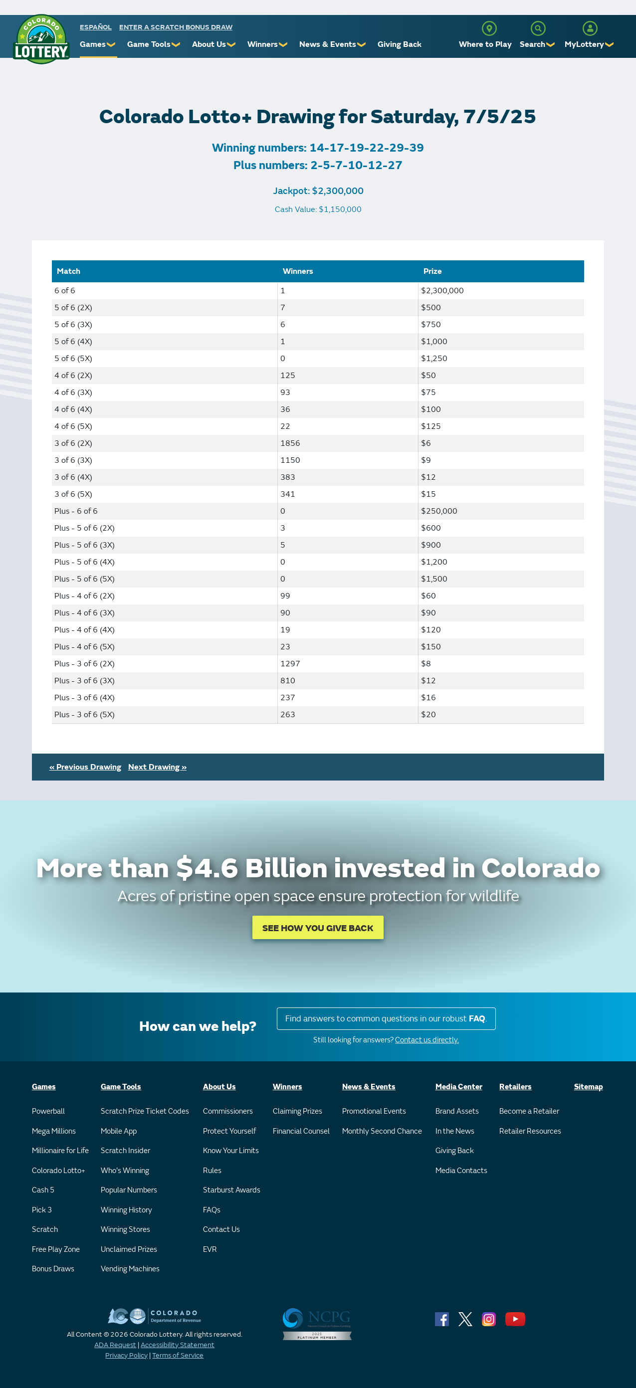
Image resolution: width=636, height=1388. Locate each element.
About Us (209, 44)
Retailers (515, 1087)
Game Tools (149, 44)
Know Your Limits (231, 1151)
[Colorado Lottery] (41, 39)
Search (532, 44)
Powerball (48, 1111)
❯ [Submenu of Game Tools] (176, 44)
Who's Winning (125, 1171)
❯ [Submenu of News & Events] (362, 44)
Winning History (126, 1210)
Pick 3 (42, 1210)
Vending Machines (130, 1269)
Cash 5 (43, 1190)
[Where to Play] (489, 28)
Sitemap (588, 1087)
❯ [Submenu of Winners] (283, 44)
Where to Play (485, 44)
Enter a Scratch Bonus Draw (175, 27)
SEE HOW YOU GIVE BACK (318, 928)
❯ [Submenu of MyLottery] (610, 44)
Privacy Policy (126, 1355)
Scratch (45, 1229)
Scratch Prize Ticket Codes (145, 1111)
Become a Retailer (529, 1111)
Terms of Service (178, 1355)
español (96, 27)
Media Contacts (461, 1171)
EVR (210, 1249)
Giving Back (400, 44)
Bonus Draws (53, 1269)
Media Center (458, 1087)
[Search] (538, 28)
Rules (212, 1171)
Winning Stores (125, 1229)
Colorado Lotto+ (58, 1171)
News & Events (327, 44)
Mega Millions (54, 1131)
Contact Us (221, 1229)
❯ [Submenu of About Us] (231, 44)
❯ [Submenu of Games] (111, 44)
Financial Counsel (301, 1131)
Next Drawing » (157, 767)
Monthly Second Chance (382, 1131)
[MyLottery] (590, 28)
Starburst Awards (231, 1190)
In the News (454, 1131)
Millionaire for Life (60, 1151)
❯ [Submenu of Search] (551, 44)
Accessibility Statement (177, 1345)
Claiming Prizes (297, 1111)
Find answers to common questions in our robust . (386, 1018)
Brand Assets (457, 1111)
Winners (262, 44)
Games (93, 44)
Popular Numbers (129, 1190)
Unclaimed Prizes (129, 1249)
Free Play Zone (56, 1249)
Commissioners (228, 1111)
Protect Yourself (229, 1131)
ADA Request (115, 1345)
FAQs (211, 1210)
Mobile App (119, 1131)
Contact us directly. (427, 1040)
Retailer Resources (530, 1131)
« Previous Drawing (85, 767)
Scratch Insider (125, 1151)
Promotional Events (374, 1111)
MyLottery (584, 44)
